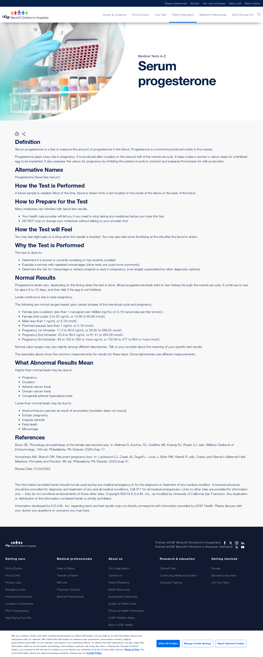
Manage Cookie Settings (197, 645)
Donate (215, 568)
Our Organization (119, 568)
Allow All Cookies (168, 645)
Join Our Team (220, 582)
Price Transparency (17, 610)
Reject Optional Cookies (230, 645)
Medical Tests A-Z (152, 56)
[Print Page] (17, 134)
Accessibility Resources (123, 596)
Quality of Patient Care (122, 603)
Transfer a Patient (68, 575)
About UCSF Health (120, 624)
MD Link (62, 582)
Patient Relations (118, 582)
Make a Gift (235, 3)
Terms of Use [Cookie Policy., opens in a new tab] (132, 651)
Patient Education (183, 14)
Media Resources (119, 589)
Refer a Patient (252, 3)
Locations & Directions (19, 603)
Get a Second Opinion (214, 3)
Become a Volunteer (223, 575)
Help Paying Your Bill (18, 617)
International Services (18, 596)
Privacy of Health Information (126, 610)
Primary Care (13, 582)
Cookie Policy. (94, 654)
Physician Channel (68, 589)
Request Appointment (176, 3)
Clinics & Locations (114, 14)
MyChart (195, 3)
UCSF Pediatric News (121, 617)
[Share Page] (23, 134)
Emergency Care (15, 589)
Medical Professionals (213, 14)
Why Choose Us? (243, 14)
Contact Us (115, 575)
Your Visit (160, 14)
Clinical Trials (168, 568)
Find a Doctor (140, 14)
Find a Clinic (12, 575)
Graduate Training (171, 582)
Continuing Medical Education (178, 575)
